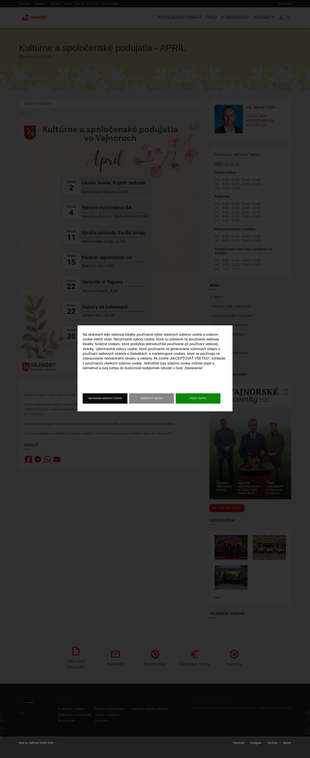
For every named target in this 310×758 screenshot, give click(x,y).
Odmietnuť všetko (152, 398)
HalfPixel (33, 742)
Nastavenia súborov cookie (105, 398)
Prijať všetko (198, 398)
